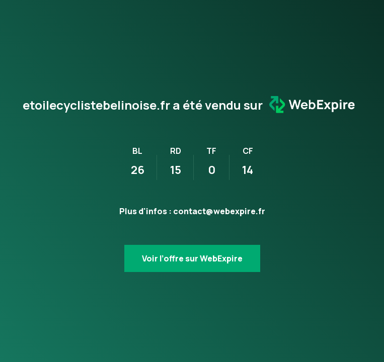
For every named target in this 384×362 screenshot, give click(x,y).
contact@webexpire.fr (219, 211)
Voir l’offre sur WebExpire (192, 258)
